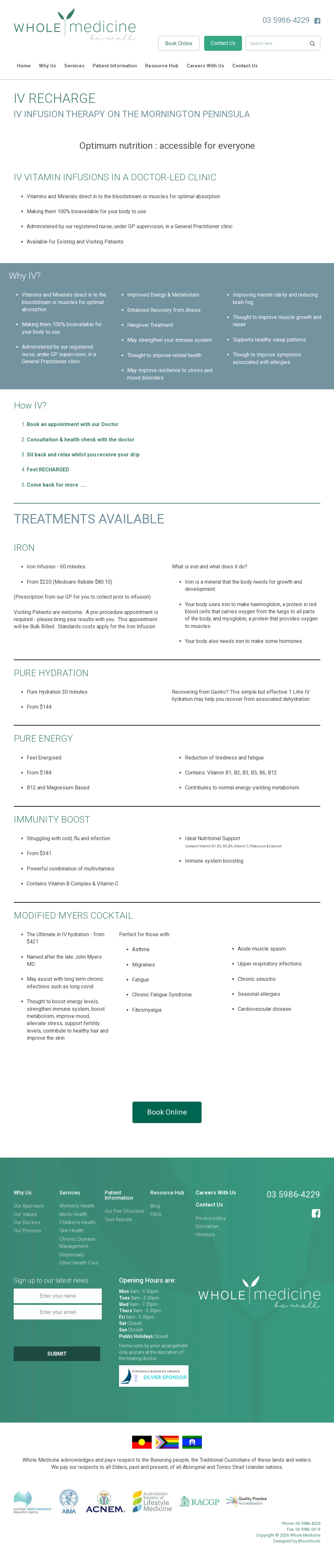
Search (312, 43)
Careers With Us (205, 66)
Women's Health (77, 1210)
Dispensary (71, 1258)
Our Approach (29, 1210)
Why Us (47, 66)
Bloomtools (309, 1544)
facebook (317, 21)
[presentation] (58, 1336)
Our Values (25, 1218)
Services (74, 66)
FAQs (155, 1218)
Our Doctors (27, 1226)
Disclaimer (207, 1230)
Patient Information (115, 66)
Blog (155, 1210)
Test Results (118, 1223)
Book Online (178, 43)
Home (24, 66)
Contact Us (223, 43)
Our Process (27, 1234)
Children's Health (77, 1226)
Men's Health (73, 1218)
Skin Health (71, 1234)
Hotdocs (205, 1238)
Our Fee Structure (124, 1215)
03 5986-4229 (286, 20)
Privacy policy (211, 1222)
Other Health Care (79, 1267)
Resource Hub (161, 66)
